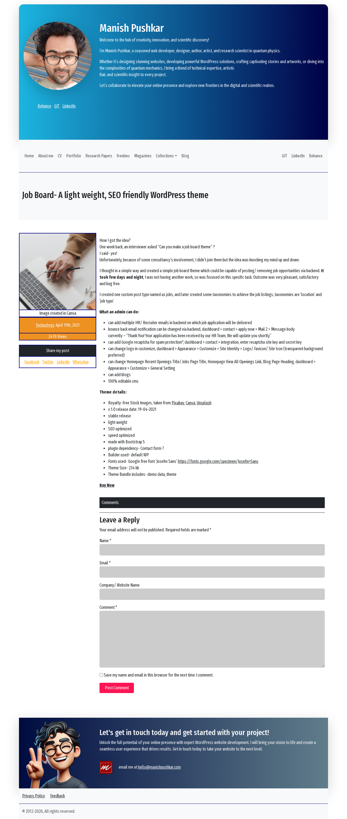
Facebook (31, 362)
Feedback (57, 795)
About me (45, 155)
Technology (45, 325)
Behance (44, 106)
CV (60, 155)
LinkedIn (69, 106)
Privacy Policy (33, 795)
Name (105, 540)
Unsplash (204, 402)
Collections (165, 155)
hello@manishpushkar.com (159, 767)
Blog (185, 155)
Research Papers (98, 155)
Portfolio (73, 155)
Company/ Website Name (119, 585)
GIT (56, 106)
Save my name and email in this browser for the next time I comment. (158, 675)
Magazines (143, 155)
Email (105, 563)
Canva (190, 402)
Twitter (48, 362)
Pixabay (178, 402)
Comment (108, 607)
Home (29, 155)
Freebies (123, 155)
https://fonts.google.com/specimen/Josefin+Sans (218, 461)
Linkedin (63, 362)
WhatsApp (81, 362)
